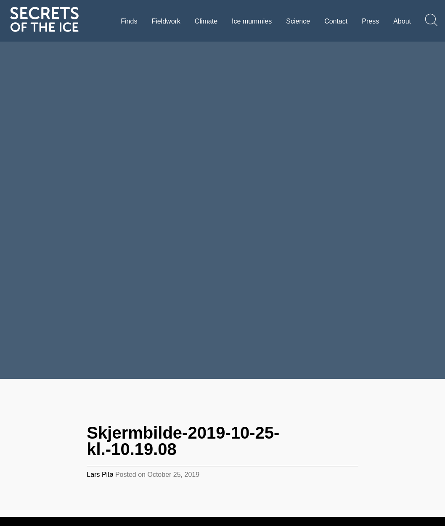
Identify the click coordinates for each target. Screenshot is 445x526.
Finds (129, 21)
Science (298, 21)
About (402, 21)
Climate (206, 21)
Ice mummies (252, 21)
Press (370, 21)
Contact (335, 21)
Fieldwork (165, 21)
